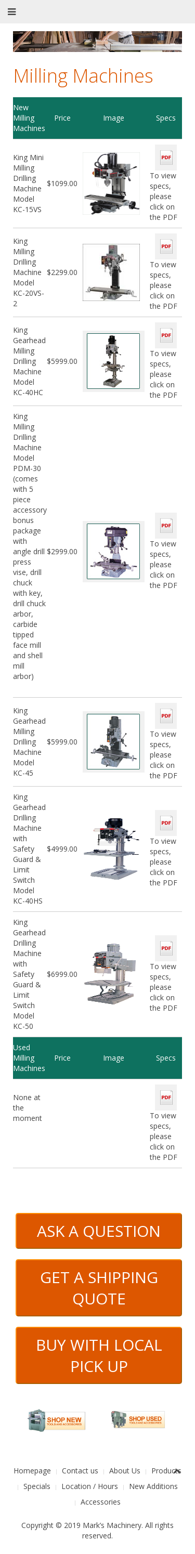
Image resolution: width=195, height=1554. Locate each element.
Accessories (101, 1502)
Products (166, 1470)
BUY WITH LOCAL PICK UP (99, 1355)
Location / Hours (89, 1486)
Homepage (32, 1470)
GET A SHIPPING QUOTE (99, 1287)
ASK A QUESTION (99, 1231)
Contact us (80, 1470)
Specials (36, 1486)
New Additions (153, 1486)
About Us (124, 1470)
